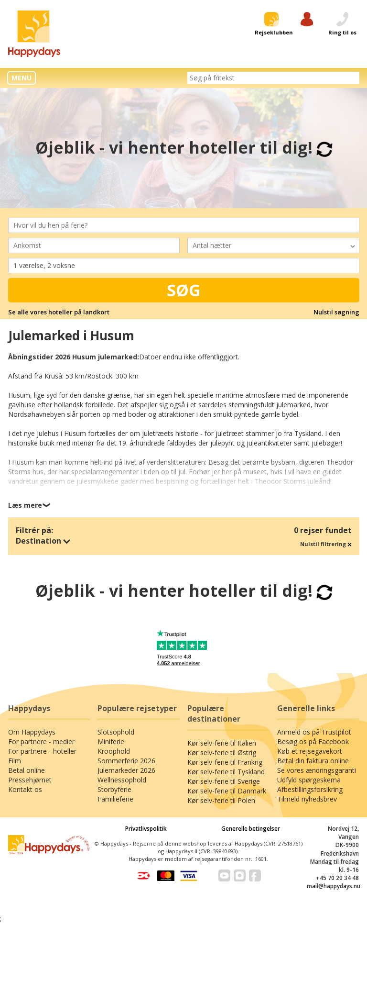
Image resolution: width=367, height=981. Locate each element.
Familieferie (115, 798)
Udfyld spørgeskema (309, 779)
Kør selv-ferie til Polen (221, 800)
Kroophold (113, 751)
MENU (21, 77)
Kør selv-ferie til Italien (221, 742)
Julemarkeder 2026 (126, 770)
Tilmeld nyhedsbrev (307, 798)
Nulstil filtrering (326, 543)
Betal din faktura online (313, 760)
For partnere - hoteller (42, 751)
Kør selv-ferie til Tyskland (226, 771)
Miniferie (110, 741)
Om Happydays (31, 731)
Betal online (26, 770)
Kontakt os (25, 789)
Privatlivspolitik (146, 829)
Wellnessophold (121, 779)
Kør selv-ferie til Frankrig (224, 762)
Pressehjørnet (30, 779)
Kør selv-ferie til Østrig (221, 752)
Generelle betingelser (250, 829)
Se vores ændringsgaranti (316, 770)
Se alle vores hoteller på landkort (58, 312)
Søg (184, 290)
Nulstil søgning (336, 312)
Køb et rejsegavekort (309, 751)
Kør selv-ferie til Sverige (223, 781)
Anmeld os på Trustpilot (314, 731)
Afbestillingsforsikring (310, 789)
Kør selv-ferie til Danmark (226, 790)
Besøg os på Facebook (313, 741)
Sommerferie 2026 (126, 760)
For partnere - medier (41, 741)
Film (14, 760)
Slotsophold (115, 731)
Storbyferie (114, 789)
